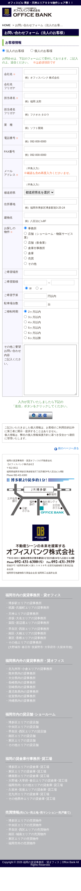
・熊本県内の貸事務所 (20, 683)
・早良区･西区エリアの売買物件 (27, 839)
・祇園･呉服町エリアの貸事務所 (27, 617)
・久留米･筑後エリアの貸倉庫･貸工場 (31, 799)
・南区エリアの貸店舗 (20, 745)
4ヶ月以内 (32, 322)
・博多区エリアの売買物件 (23, 830)
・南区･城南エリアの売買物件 (25, 844)
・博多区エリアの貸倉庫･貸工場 (27, 776)
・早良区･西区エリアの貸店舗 (25, 741)
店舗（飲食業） (36, 242)
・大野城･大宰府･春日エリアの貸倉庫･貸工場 (36, 790)
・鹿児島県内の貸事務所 (22, 701)
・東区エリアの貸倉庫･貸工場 (25, 781)
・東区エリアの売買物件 (22, 848)
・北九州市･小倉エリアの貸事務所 (28, 678)
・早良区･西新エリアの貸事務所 (27, 638)
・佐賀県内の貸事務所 (20, 706)
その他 (30, 263)
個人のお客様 (41, 51)
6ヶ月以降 (32, 338)
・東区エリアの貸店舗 (20, 750)
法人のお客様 (13, 51)
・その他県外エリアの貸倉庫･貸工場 (30, 808)
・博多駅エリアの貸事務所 (23, 612)
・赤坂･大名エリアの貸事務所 (25, 628)
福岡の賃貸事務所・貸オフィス (41, 871)
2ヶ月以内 (32, 311)
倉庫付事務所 (34, 248)
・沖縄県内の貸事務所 (20, 710)
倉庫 (29, 253)
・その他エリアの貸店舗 (22, 754)
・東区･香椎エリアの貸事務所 (25, 647)
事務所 (30, 228)
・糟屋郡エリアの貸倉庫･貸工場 (27, 785)
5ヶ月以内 (32, 327)
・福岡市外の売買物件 (20, 853)
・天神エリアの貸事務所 (22, 623)
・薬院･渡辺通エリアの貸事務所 (27, 632)
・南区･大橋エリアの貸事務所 (25, 643)
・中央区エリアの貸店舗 (22, 736)
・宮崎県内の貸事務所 (20, 696)
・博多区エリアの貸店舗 (22, 732)
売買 (29, 258)
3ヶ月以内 (32, 317)
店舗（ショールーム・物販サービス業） (48, 235)
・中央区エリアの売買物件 (23, 834)
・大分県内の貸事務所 (20, 687)
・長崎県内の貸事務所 (20, 692)
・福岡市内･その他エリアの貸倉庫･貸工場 (34, 794)
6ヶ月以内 (32, 333)
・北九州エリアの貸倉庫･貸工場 (27, 804)
